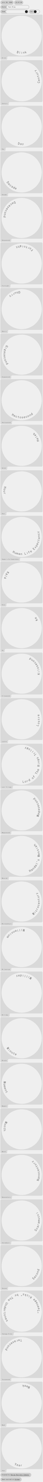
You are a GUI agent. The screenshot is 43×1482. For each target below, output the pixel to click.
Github (17, 1479)
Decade (12, 186)
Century (36, 76)
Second (15, 1251)
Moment (6, 1088)
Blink (16, 20)
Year (18, 1465)
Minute (12, 1052)
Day (21, 144)
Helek (26, 430)
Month (5, 1126)
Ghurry (14, 295)
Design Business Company (20, 1475)
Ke (36, 619)
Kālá (6, 575)
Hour (5, 491)
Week (26, 1386)
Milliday (23, 977)
